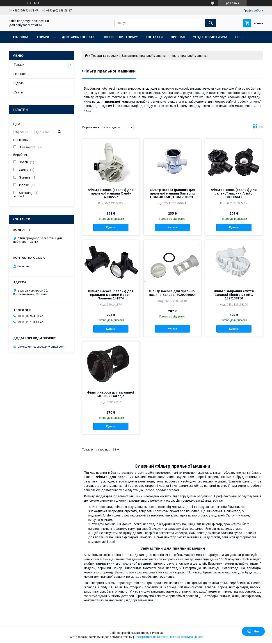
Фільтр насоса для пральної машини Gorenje (110, 394)
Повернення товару (120, 37)
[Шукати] (210, 23)
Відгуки (19, 83)
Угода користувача (210, 37)
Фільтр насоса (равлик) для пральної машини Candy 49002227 (111, 193)
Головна (20, 37)
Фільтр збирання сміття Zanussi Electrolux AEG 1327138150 (234, 294)
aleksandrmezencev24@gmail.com (41, 346)
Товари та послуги (104, 55)
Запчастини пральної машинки (144, 55)
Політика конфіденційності (186, 636)
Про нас (178, 37)
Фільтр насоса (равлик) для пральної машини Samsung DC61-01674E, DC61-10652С (172, 193)
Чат (253, 631)
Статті (18, 92)
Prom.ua (157, 632)
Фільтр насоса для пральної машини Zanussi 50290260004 (172, 293)
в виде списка (261, 127)
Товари (42, 37)
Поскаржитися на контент (151, 636)
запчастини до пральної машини (123, 563)
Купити (111, 227)
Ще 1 (21, 196)
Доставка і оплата (78, 37)
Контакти (154, 37)
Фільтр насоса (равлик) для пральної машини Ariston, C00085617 (234, 193)
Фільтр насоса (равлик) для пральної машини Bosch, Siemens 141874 (111, 294)
